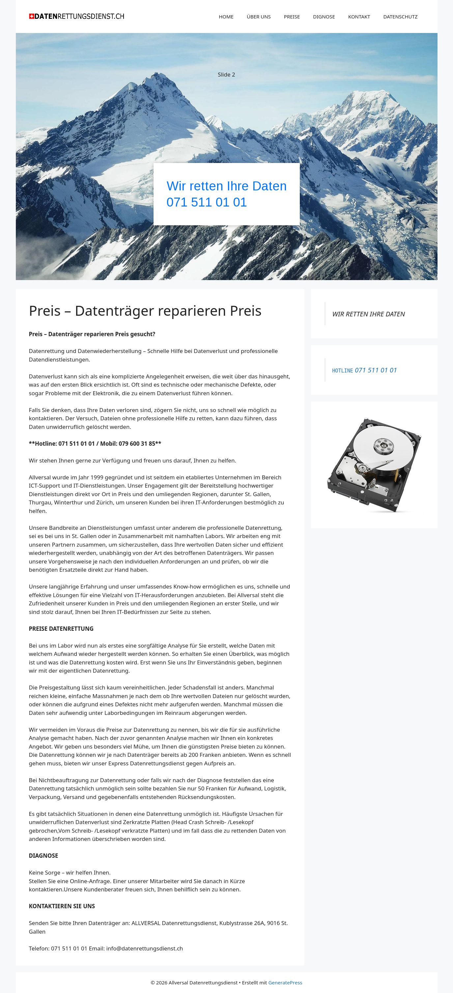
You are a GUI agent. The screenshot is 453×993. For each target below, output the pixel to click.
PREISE (292, 16)
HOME (226, 16)
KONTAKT (359, 16)
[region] (227, 157)
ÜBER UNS (259, 16)
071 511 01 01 (207, 202)
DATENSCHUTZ (400, 16)
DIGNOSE (324, 16)
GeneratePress (285, 982)
